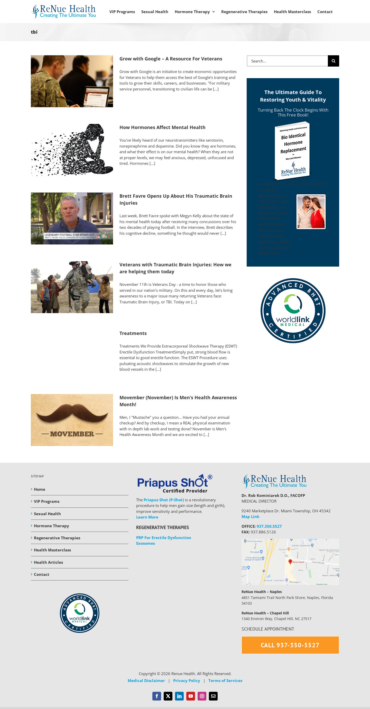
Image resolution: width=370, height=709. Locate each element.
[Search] (333, 61)
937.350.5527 (269, 526)
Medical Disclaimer (146, 680)
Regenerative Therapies (57, 537)
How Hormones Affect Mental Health (162, 127)
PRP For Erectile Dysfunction (163, 537)
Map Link (250, 516)
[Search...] (287, 61)
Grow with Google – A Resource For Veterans (170, 59)
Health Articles (48, 562)
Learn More (147, 517)
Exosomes (145, 543)
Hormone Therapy (51, 525)
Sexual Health (47, 513)
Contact (41, 574)
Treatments (133, 333)
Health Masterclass (52, 549)
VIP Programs (46, 501)
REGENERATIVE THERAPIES (162, 527)
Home (39, 489)
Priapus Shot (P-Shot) (164, 499)
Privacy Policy (186, 680)
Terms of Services (225, 680)
